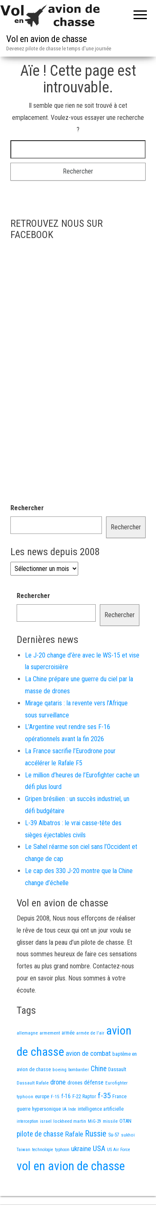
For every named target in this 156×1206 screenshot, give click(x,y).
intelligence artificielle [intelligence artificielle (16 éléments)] (101, 1109)
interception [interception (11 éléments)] (27, 1121)
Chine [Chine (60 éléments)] (98, 1069)
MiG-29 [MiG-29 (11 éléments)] (94, 1121)
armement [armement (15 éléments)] (50, 1033)
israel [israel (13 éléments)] (46, 1121)
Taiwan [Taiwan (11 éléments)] (23, 1149)
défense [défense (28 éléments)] (94, 1082)
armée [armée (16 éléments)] (68, 1033)
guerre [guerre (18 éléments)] (23, 1109)
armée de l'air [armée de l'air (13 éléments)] (90, 1033)
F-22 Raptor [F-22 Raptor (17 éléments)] (84, 1096)
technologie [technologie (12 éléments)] (42, 1149)
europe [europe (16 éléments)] (42, 1096)
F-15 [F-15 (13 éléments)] (55, 1096)
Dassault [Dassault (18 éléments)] (117, 1069)
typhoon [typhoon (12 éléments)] (62, 1149)
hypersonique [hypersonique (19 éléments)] (46, 1109)
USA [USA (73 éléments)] (99, 1148)
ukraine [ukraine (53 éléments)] (81, 1148)
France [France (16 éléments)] (119, 1096)
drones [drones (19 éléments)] (74, 1082)
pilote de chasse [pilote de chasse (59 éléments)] (40, 1134)
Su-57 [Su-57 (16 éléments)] (113, 1135)
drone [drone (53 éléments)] (58, 1082)
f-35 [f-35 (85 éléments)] (104, 1095)
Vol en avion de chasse (46, 39)
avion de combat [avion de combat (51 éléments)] (88, 1053)
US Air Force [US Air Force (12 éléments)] (118, 1149)
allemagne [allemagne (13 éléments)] (27, 1033)
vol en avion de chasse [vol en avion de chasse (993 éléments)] (71, 1166)
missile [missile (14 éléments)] (110, 1121)
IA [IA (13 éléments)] (64, 1109)
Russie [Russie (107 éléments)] (95, 1134)
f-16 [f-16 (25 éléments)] (66, 1096)
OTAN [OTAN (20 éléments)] (125, 1121)
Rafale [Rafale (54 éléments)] (74, 1134)
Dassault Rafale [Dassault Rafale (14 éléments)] (33, 1083)
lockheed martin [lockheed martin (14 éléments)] (69, 1121)
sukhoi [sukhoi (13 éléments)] (128, 1135)
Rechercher (27, 508)
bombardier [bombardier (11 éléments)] (78, 1069)
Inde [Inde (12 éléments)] (72, 1109)
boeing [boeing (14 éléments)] (59, 1069)
